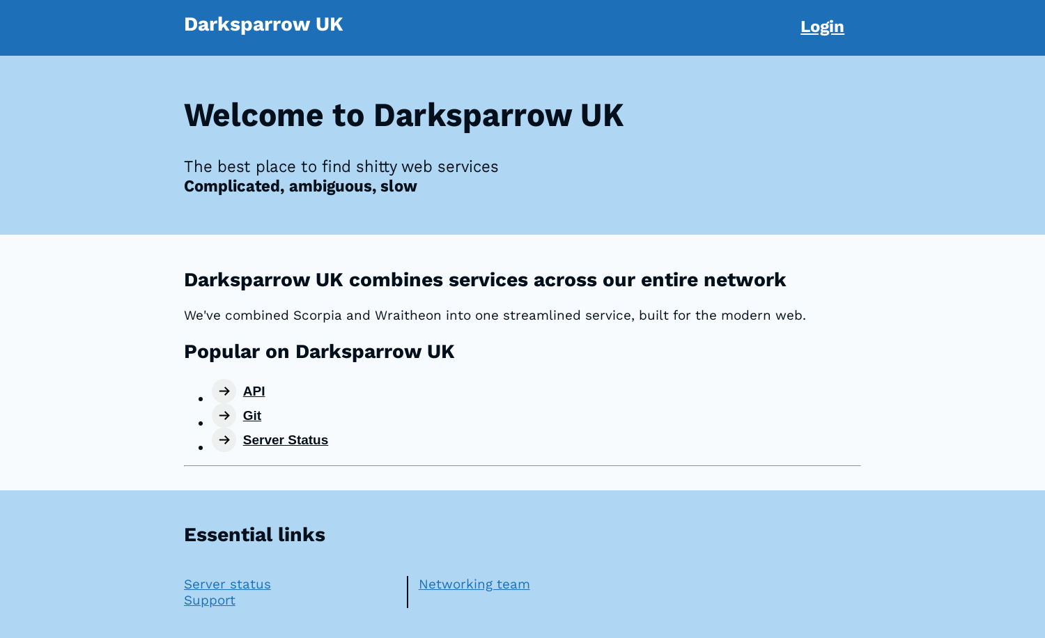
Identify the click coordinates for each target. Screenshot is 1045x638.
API (254, 391)
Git (252, 415)
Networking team (474, 584)
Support (209, 600)
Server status (227, 584)
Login (822, 26)
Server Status (286, 440)
